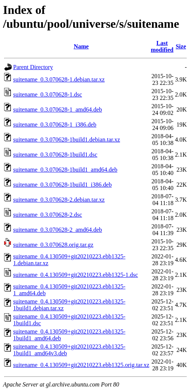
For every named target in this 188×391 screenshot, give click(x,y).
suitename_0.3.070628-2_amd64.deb (57, 229)
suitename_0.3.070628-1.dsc (47, 94)
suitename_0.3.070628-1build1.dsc (55, 154)
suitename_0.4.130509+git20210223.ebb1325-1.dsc (75, 275)
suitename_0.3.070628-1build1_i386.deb (62, 184)
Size (181, 46)
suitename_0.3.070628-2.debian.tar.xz (59, 199)
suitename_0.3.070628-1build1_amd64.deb (65, 169)
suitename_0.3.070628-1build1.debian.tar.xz (66, 139)
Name (81, 46)
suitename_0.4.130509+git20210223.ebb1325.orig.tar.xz (81, 365)
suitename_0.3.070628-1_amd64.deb (57, 109)
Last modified (162, 46)
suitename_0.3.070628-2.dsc (47, 214)
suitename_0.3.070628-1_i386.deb (54, 124)
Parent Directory (33, 67)
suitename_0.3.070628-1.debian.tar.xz (59, 79)
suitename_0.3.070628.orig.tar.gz (53, 245)
